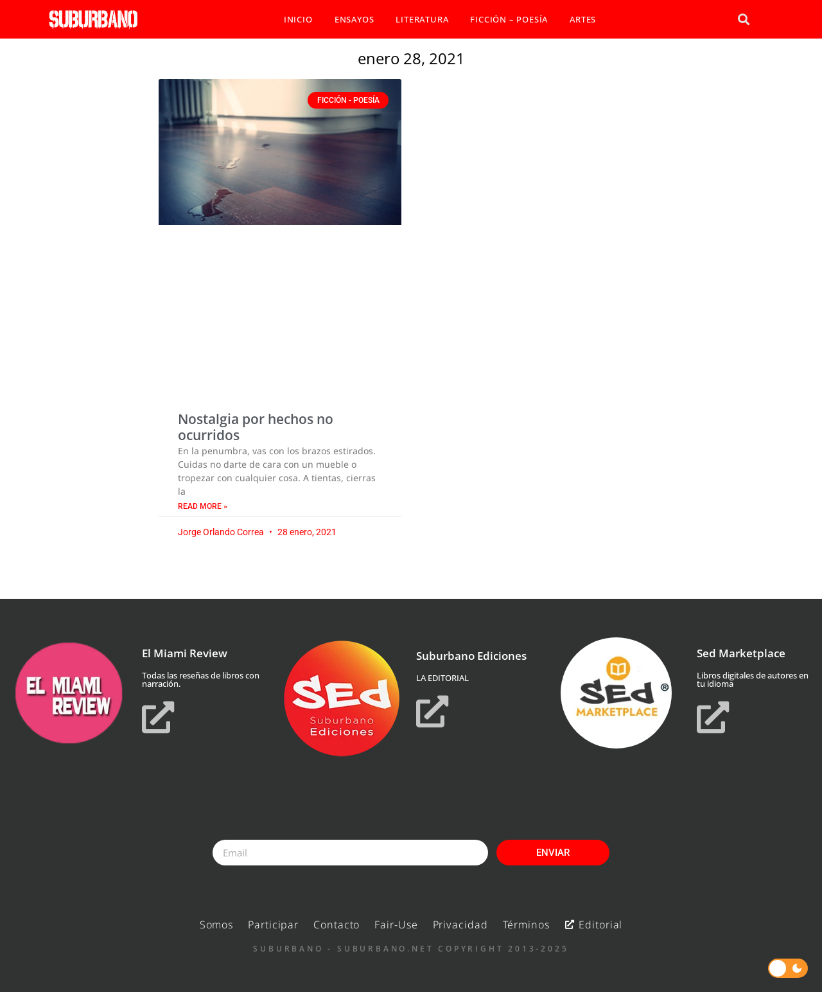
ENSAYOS (354, 19)
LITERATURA (422, 19)
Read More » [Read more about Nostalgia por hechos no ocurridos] (202, 506)
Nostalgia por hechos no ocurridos (255, 427)
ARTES (583, 19)
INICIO (298, 19)
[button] (743, 19)
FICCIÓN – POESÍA (509, 19)
